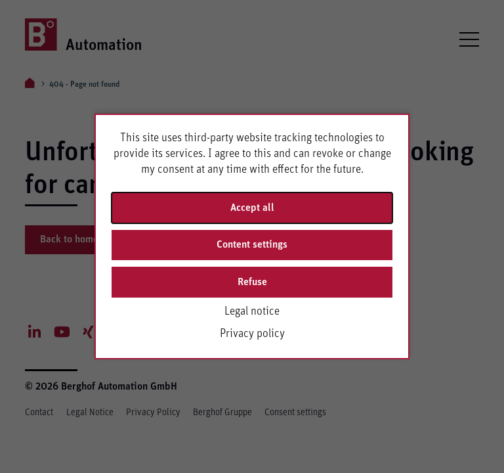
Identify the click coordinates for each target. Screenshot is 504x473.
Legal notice (252, 311)
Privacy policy (252, 334)
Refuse (252, 282)
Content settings (252, 244)
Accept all (252, 207)
